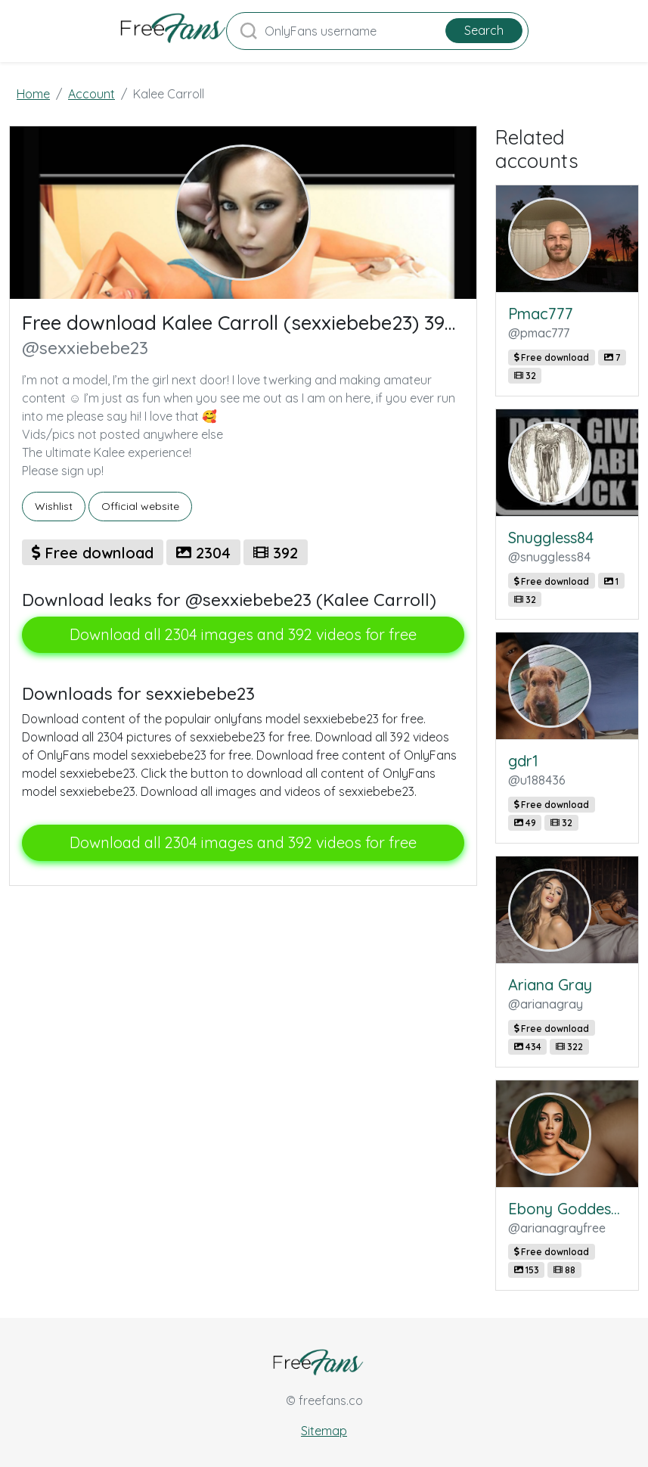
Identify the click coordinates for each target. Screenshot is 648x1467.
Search (484, 30)
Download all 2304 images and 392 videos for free (243, 634)
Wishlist (54, 506)
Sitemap (324, 1430)
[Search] (377, 31)
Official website (140, 506)
